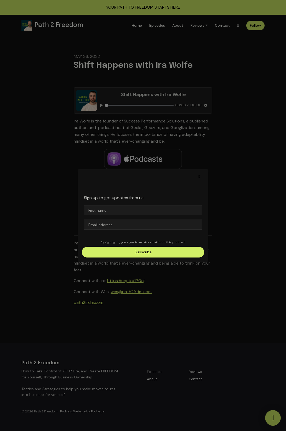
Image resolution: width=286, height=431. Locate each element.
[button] (199, 176)
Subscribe (143, 252)
